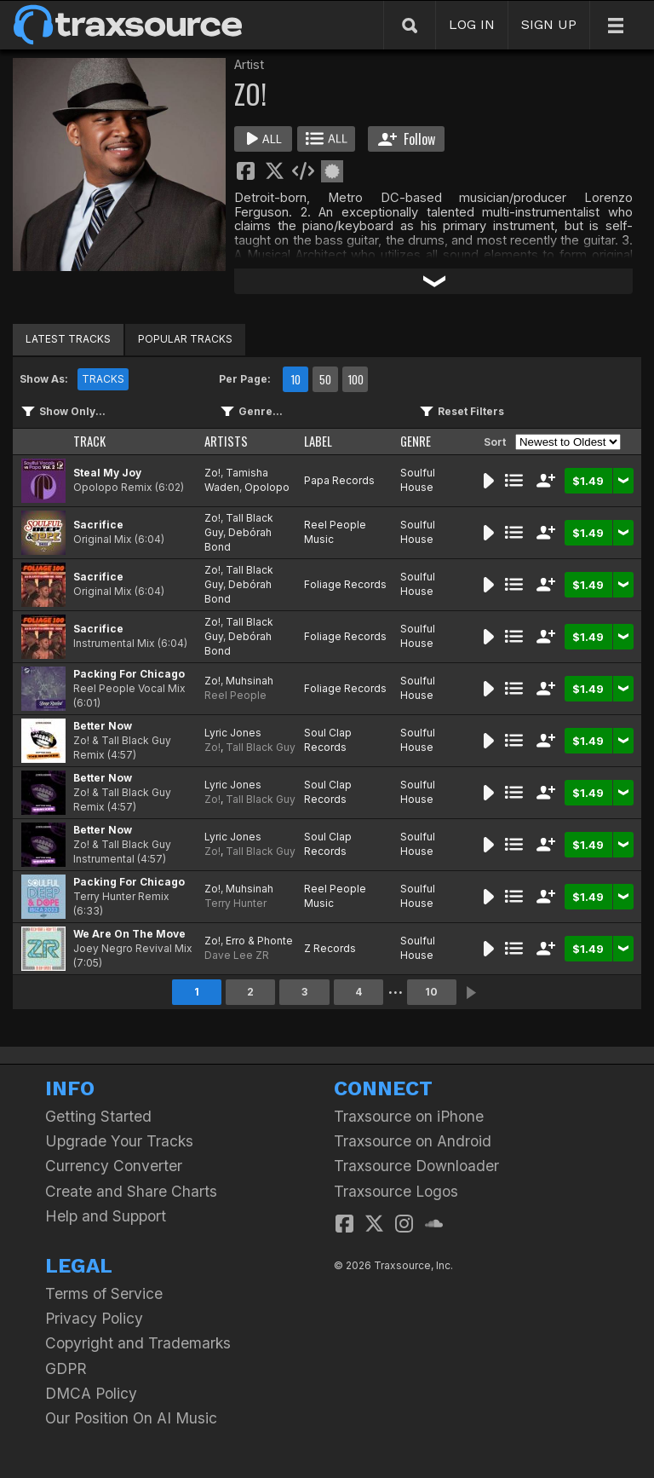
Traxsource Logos (396, 1191)
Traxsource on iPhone (409, 1116)
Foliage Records (345, 584)
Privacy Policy (94, 1318)
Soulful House (417, 480)
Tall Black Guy (260, 747)
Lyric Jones (232, 732)
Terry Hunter (235, 903)
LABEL (318, 441)
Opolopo (267, 487)
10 (295, 379)
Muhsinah (249, 680)
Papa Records (339, 480)
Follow (406, 139)
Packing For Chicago (129, 673)
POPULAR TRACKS (185, 338)
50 (325, 379)
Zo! (212, 472)
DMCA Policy (91, 1393)
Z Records (330, 948)
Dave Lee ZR (236, 955)
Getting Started (98, 1116)
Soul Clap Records (328, 739)
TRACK (89, 441)
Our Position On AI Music (131, 1418)
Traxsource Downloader (416, 1166)
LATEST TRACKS (68, 338)
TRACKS (103, 378)
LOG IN (472, 24)
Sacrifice (98, 524)
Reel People (235, 695)
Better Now (102, 725)
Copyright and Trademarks (138, 1343)
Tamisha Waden (236, 480)
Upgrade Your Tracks (119, 1141)
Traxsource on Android (412, 1141)
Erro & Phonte (259, 940)
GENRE (415, 441)
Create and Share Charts (131, 1191)
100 (355, 379)
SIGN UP (549, 24)
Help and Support (105, 1216)
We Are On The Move (129, 933)
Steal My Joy (107, 472)
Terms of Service (104, 1293)
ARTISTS (226, 441)
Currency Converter (113, 1166)
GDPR (66, 1368)
